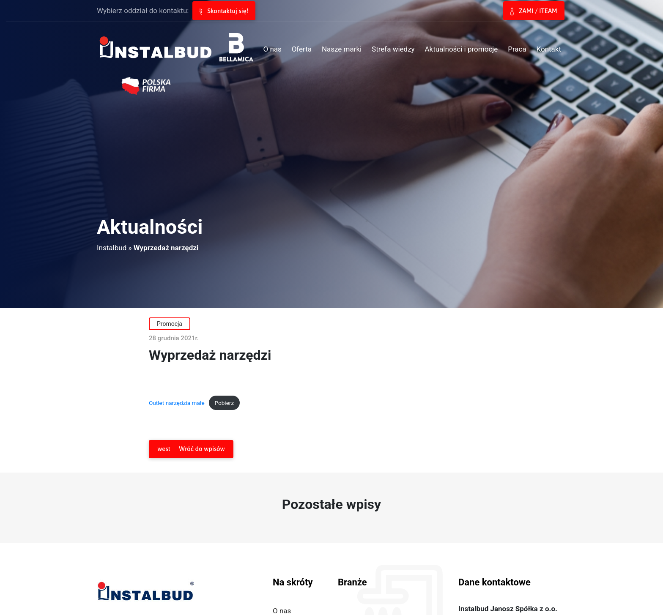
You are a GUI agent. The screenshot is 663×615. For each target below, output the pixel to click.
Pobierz (224, 402)
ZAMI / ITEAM (533, 11)
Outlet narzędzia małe (177, 402)
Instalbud (111, 247)
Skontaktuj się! (224, 11)
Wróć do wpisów (191, 449)
